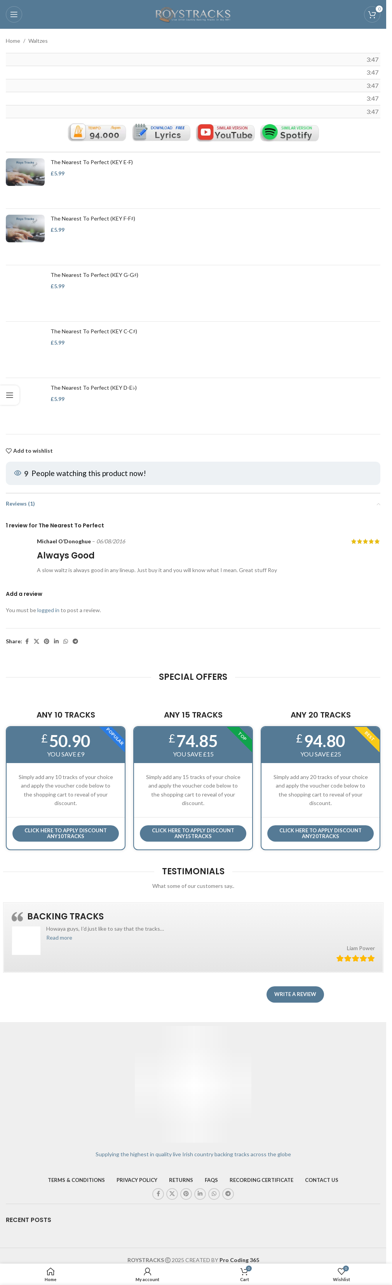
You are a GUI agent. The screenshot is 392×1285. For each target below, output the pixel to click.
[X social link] (36, 641)
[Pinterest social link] (47, 641)
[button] (59, 937)
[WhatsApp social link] (65, 641)
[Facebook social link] (26, 641)
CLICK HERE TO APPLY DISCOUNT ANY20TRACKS (320, 833)
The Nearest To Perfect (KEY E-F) (92, 162)
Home (13, 40)
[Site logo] (193, 14)
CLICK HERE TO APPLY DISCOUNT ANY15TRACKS (193, 833)
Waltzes (38, 40)
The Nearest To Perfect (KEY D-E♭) (94, 387)
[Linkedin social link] (56, 641)
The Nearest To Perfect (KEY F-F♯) (93, 218)
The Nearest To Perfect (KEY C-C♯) (94, 331)
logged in (48, 610)
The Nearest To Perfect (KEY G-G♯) (94, 274)
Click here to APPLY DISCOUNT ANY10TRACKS (65, 833)
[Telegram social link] (75, 641)
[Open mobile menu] (14, 14)
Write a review (295, 994)
